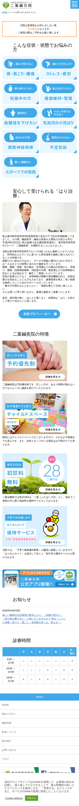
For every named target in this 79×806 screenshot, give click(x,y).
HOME (5, 12)
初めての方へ (9, 714)
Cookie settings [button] (13, 798)
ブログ (5, 759)
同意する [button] (31, 798)
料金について (9, 732)
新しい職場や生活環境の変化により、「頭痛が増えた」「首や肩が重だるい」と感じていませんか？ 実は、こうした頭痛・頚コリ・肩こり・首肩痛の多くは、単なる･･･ (34, 619)
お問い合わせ (9, 750)
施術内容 (6, 723)
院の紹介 (6, 741)
